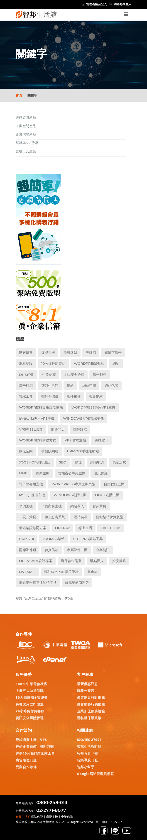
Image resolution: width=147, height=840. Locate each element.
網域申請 (97, 462)
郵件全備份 (49, 396)
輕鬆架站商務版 (77, 582)
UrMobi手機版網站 (83, 451)
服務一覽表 (85, 690)
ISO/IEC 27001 (89, 739)
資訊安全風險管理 (30, 718)
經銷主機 (42, 473)
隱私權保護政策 (89, 718)
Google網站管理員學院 (95, 773)
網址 (116, 363)
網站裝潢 (80, 517)
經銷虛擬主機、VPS (31, 739)
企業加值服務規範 (91, 711)
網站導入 (77, 506)
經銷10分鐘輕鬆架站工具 (35, 753)
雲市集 (92, 572)
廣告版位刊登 (26, 760)
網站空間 (101, 440)
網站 (70, 385)
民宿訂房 (119, 462)
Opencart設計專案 (35, 561)
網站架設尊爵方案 (32, 528)
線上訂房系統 (55, 517)
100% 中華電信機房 (31, 683)
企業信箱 (49, 374)
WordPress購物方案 (37, 440)
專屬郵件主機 (77, 550)
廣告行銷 (26, 385)
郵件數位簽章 (71, 561)
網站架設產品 (26, 117)
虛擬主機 (48, 352)
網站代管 (111, 385)
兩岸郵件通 (27, 550)
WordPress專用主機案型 (73, 484)
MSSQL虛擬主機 (32, 495)
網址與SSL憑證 (27, 142)
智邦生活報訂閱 (89, 746)
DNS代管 (26, 374)
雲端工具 (26, 396)
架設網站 (96, 396)
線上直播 (85, 528)
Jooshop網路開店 (34, 462)
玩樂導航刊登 (87, 760)
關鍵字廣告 (113, 352)
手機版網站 (49, 451)
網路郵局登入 (121, 4)
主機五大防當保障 (30, 690)
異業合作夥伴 (26, 767)
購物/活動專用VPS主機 (36, 418)
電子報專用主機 (31, 484)
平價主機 (26, 506)
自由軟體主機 (114, 484)
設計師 (91, 352)
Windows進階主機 (70, 495)
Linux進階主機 (107, 495)
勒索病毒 (26, 352)
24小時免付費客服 (30, 711)
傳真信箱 (51, 550)
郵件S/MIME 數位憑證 (61, 572)
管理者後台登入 (94, 4)
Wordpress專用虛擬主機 (41, 407)
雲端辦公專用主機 (71, 473)
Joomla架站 (54, 539)
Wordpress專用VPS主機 (93, 407)
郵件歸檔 (80, 429)
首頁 (19, 95)
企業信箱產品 (26, 134)
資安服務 (119, 561)
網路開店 (58, 429)
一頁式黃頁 (27, 517)
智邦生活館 (49, 385)
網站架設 (26, 363)
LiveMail (27, 572)
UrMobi (26, 539)
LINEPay (62, 528)
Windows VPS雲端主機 (83, 418)
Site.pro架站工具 (88, 539)
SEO (62, 462)
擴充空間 (26, 451)
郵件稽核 (74, 396)
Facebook (111, 528)
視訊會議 (101, 473)
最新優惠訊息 (87, 683)
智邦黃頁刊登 (87, 753)
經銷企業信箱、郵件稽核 (35, 746)
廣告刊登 (99, 374)
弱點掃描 (97, 561)
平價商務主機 (51, 506)
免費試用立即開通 (30, 704)
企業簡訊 (103, 550)
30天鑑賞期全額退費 (32, 697)
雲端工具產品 (26, 151)
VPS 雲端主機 (75, 440)
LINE (23, 473)
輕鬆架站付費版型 (109, 517)
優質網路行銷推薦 (91, 704)
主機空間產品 (26, 126)
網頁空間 (89, 385)
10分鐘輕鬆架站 (53, 363)
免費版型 (70, 352)
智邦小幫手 (85, 767)
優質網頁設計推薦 (91, 697)
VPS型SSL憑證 (30, 429)
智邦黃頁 (99, 506)
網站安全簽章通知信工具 (37, 582)
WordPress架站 (89, 363)
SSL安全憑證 (74, 374)
